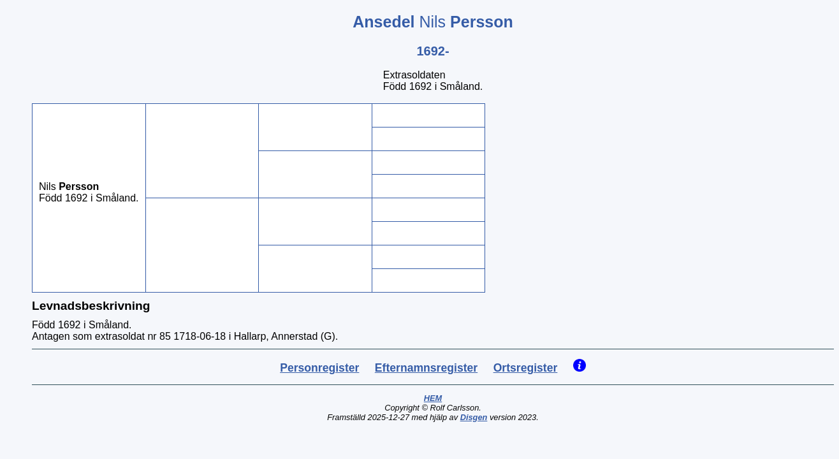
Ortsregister (525, 367)
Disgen (474, 417)
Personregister (319, 367)
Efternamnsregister (426, 367)
